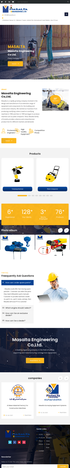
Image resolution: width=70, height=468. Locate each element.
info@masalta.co (9, 15)
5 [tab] (40, 195)
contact (41, 451)
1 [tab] (22, 195)
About (8, 141)
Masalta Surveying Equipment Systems (52, 405)
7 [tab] (47, 195)
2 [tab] (29, 195)
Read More (35, 360)
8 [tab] (51, 195)
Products (41, 438)
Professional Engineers (12, 131)
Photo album (41, 442)
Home (41, 434)
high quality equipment (25, 131)
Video (48, 441)
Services (48, 438)
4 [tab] (36, 195)
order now (48, 445)
